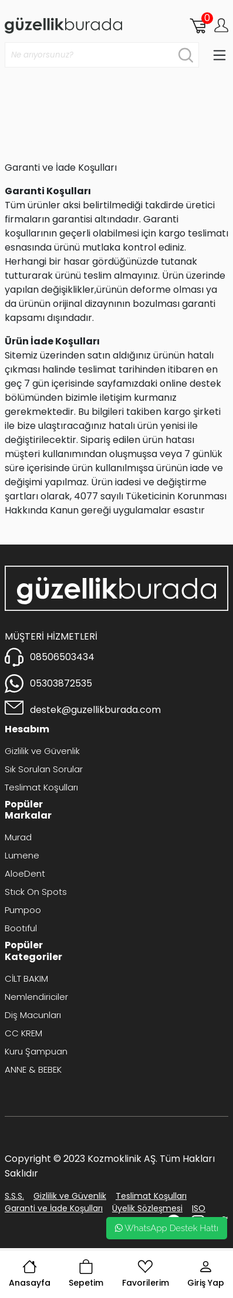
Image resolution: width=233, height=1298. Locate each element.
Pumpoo (23, 910)
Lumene (22, 855)
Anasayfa (29, 1274)
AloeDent (25, 873)
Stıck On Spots (36, 891)
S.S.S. (14, 1196)
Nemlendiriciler (36, 997)
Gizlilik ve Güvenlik (42, 751)
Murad (18, 837)
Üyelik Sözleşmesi (147, 1208)
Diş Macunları (33, 1015)
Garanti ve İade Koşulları (54, 1208)
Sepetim (86, 1274)
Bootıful (21, 928)
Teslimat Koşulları (41, 787)
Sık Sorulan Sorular (44, 769)
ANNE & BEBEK (33, 1069)
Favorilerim (145, 1274)
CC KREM (23, 1033)
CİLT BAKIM (26, 978)
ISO (198, 1208)
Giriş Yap (205, 1274)
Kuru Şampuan (36, 1051)
